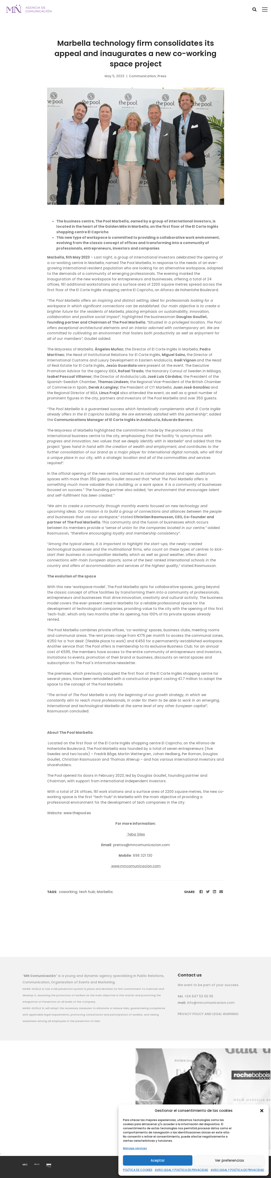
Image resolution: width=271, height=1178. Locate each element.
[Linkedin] (214, 892)
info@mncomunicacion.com (210, 1002)
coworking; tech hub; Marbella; (86, 891)
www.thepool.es (77, 813)
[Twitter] (208, 892)
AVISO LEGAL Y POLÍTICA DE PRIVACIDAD (181, 1170)
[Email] (221, 892)
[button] (262, 1110)
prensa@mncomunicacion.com (141, 844)
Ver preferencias (229, 1160)
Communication (142, 76)
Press (161, 76)
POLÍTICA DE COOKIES (137, 1170)
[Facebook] (201, 892)
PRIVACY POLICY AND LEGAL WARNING (208, 1014)
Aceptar (158, 1160)
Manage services (135, 1148)
